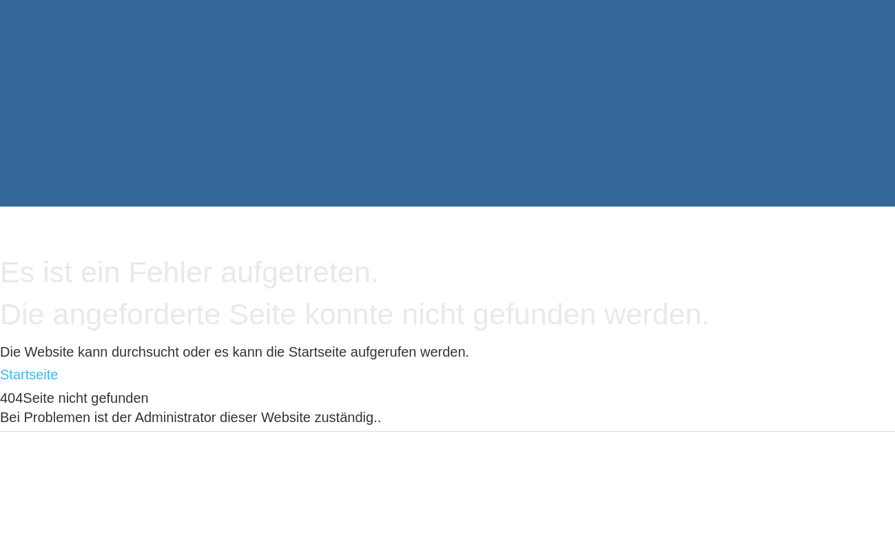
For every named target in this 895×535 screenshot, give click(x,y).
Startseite (29, 374)
